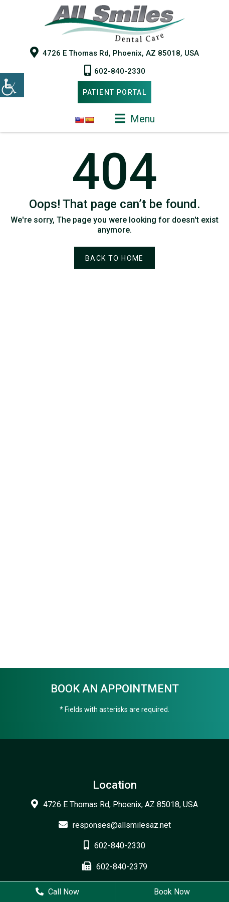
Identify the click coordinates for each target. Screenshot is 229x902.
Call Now (57, 891)
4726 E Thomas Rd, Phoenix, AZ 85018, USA (114, 52)
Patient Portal (115, 92)
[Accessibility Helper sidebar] (12, 85)
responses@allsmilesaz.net (115, 825)
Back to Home (114, 258)
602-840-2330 (114, 70)
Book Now (172, 891)
